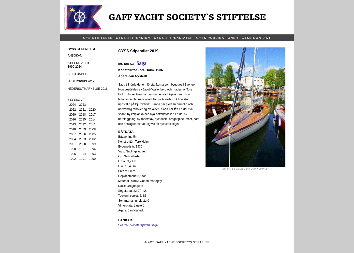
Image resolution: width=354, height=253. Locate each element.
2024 (72, 104)
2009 (82, 129)
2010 (72, 129)
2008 (92, 129)
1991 (82, 159)
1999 (92, 144)
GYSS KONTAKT (256, 38)
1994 (82, 154)
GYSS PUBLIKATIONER (217, 38)
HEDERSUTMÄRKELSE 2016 (87, 88)
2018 (82, 114)
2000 (82, 144)
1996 (92, 149)
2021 (82, 109)
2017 (92, 114)
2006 (82, 134)
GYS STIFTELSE (98, 38)
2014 (92, 119)
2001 (72, 144)
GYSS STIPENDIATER (173, 38)
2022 (72, 109)
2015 (82, 119)
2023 (82, 104)
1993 (92, 154)
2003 (82, 139)
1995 (72, 154)
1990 (92, 159)
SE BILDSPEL (77, 74)
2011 (92, 124)
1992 (72, 159)
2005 (92, 134)
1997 (82, 149)
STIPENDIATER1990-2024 (78, 64)
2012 (82, 124)
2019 (72, 114)
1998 (72, 149)
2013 (72, 124)
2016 (72, 119)
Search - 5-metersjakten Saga (138, 225)
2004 (72, 139)
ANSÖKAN (75, 55)
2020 (92, 109)
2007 (72, 134)
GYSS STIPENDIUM (133, 38)
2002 (92, 139)
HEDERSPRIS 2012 (81, 81)
